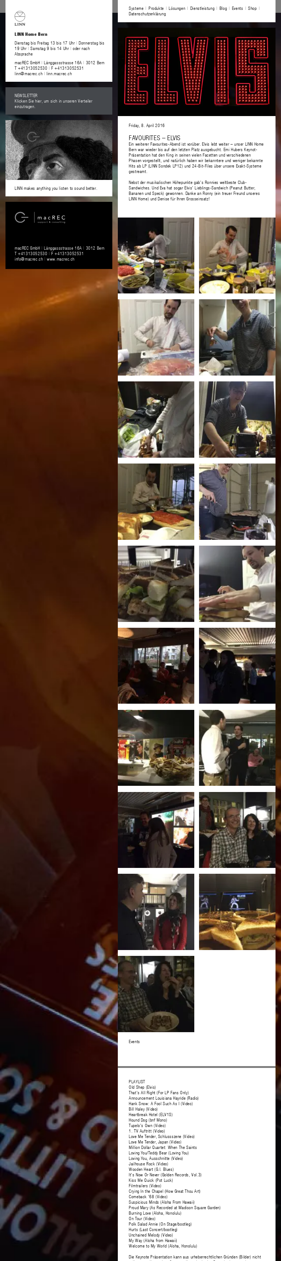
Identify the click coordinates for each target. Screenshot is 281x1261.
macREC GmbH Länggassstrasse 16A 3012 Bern (60, 62)
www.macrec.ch (61, 259)
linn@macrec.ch (28, 73)
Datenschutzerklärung (147, 13)
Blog (223, 8)
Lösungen (177, 8)
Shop (252, 8)
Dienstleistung (202, 8)
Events (237, 8)
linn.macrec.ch (59, 73)
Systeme (136, 8)
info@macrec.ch (29, 259)
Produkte (156, 8)
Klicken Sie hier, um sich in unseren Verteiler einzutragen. (54, 103)
